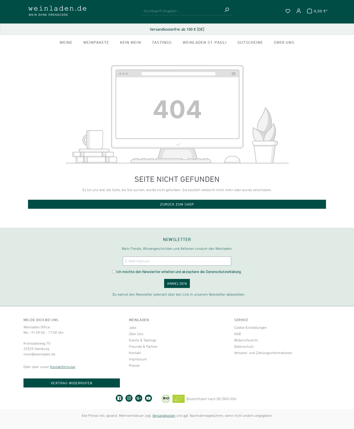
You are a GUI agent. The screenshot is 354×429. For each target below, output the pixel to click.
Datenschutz (244, 346)
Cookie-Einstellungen (250, 327)
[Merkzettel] (287, 11)
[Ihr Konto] (298, 11)
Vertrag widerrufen (71, 383)
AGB (237, 334)
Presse (134, 365)
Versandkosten (163, 415)
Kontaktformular (62, 367)
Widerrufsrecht (246, 340)
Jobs (132, 327)
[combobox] (182, 11)
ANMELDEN (177, 283)
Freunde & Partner (143, 346)
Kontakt (135, 353)
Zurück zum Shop (177, 204)
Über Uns (136, 334)
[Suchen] (226, 11)
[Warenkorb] (317, 10)
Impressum (138, 359)
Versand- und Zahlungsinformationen (263, 353)
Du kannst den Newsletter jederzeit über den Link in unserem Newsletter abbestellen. (178, 294)
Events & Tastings (142, 340)
